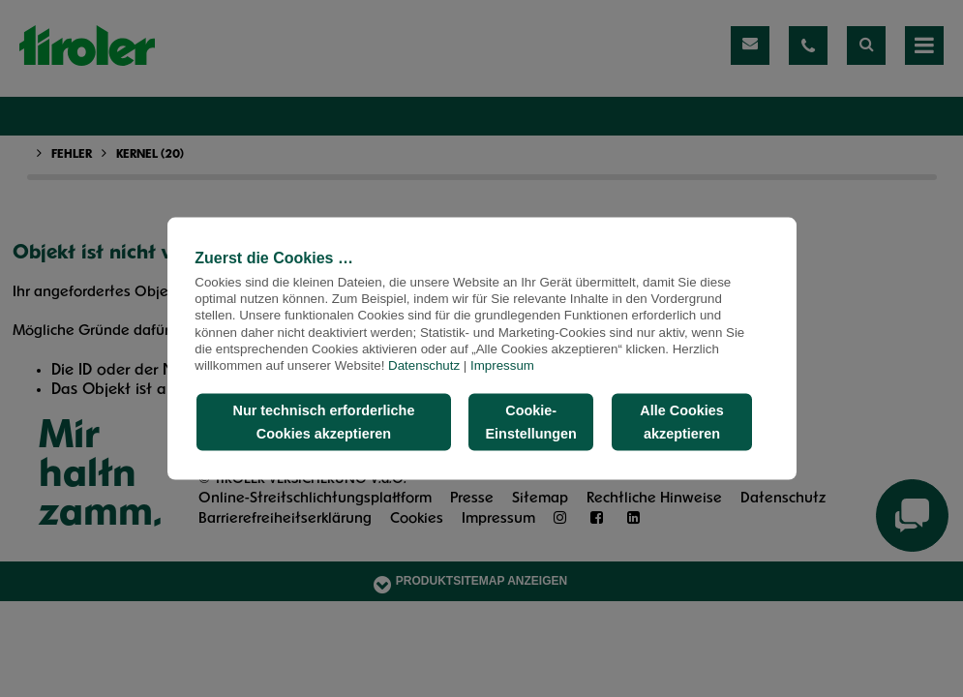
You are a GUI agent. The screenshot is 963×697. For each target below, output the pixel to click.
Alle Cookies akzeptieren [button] (681, 422)
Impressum (502, 365)
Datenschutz (424, 365)
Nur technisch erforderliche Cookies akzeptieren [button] (323, 422)
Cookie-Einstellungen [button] (531, 422)
